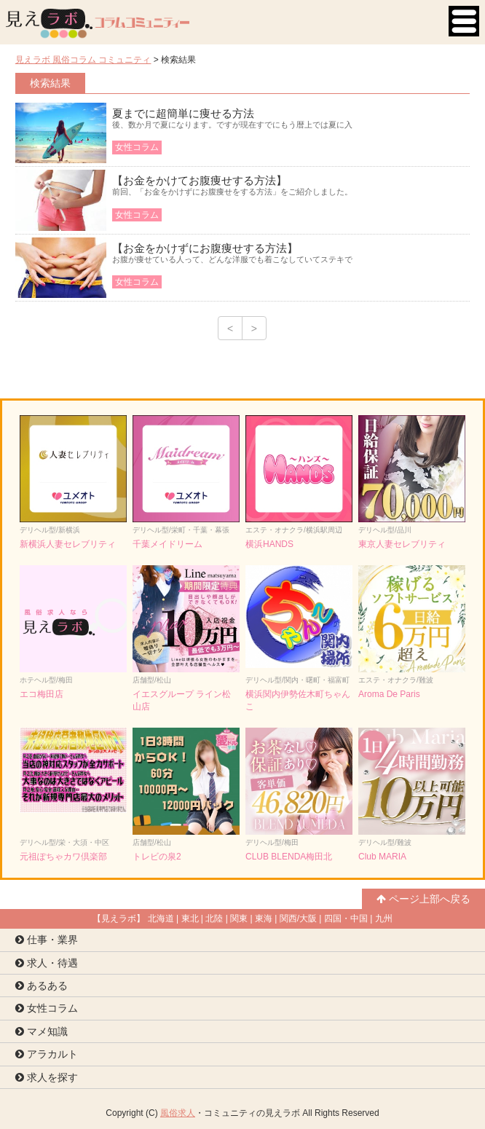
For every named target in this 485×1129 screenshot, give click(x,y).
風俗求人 (177, 1113)
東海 (263, 918)
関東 (239, 918)
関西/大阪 (298, 918)
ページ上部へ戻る (423, 899)
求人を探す (46, 1077)
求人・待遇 (46, 963)
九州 (384, 918)
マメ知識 (41, 1031)
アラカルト (46, 1054)
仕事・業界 (46, 939)
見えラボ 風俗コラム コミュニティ (83, 60)
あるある (41, 985)
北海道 (161, 918)
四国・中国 (346, 918)
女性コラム (46, 1008)
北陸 (214, 918)
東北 (190, 918)
